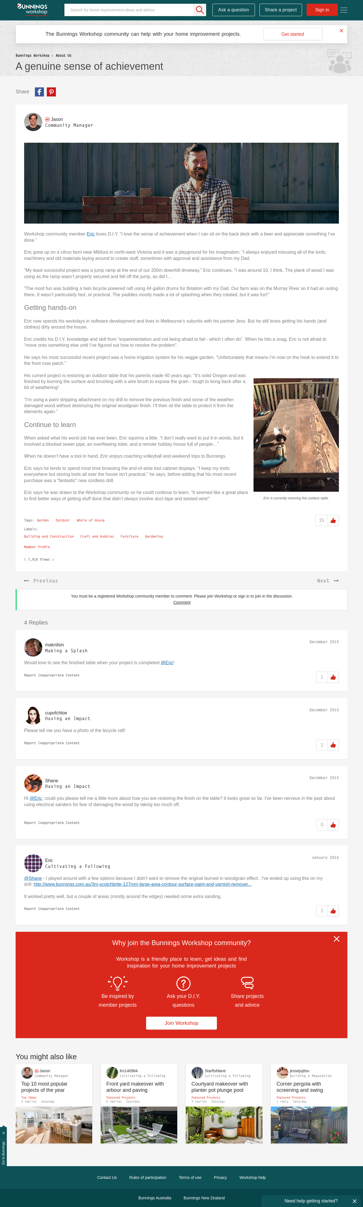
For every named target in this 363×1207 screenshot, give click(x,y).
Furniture (129, 536)
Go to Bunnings (3, 1153)
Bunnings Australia (154, 1198)
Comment (182, 602)
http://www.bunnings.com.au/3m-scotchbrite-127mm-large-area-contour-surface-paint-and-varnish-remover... (143, 884)
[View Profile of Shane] (51, 780)
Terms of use (190, 1177)
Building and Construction (49, 536)
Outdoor (63, 520)
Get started (292, 34)
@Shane (33, 878)
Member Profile (37, 547)
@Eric (167, 662)
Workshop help (252, 1177)
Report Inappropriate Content (52, 675)
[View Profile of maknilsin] (54, 644)
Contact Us (107, 1177)
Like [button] (333, 520)
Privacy (220, 1177)
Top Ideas (29, 1097)
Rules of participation (147, 1177)
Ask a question (233, 9)
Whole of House (91, 520)
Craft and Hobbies (97, 536)
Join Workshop (182, 1023)
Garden (43, 520)
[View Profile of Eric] (49, 860)
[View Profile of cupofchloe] (56, 712)
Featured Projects (120, 1097)
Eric (91, 234)
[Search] (135, 10)
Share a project (281, 9)
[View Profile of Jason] (57, 119)
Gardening (154, 536)
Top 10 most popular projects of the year (44, 1087)
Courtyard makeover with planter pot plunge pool (219, 1087)
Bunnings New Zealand (204, 1198)
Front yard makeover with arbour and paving (135, 1087)
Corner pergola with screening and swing (300, 1087)
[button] (181, 183)
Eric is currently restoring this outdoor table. (296, 498)
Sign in (322, 9)
